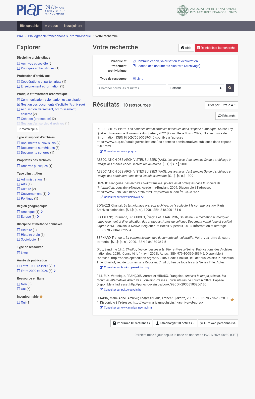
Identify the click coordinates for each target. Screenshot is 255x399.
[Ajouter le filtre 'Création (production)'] (36, 119)
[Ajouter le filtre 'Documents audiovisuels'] (38, 143)
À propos (51, 26)
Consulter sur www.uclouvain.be (122, 197)
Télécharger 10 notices (174, 323)
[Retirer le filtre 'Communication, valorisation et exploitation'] (167, 61)
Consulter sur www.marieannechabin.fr (126, 307)
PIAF (20, 36)
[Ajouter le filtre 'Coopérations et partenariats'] (41, 81)
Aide (186, 48)
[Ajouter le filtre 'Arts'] (24, 184)
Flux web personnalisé (217, 323)
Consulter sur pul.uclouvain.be (120, 289)
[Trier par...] (221, 105)
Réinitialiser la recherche (216, 48)
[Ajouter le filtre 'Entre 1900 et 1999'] (34, 266)
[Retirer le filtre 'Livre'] (139, 79)
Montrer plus (28, 129)
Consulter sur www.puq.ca (118, 151)
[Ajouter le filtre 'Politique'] (27, 198)
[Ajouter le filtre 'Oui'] (23, 289)
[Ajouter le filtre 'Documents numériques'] (38, 148)
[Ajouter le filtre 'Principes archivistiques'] (38, 68)
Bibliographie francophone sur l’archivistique (59, 36)
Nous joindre (73, 26)
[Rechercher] (230, 88)
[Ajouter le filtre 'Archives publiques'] (34, 166)
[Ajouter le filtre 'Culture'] (26, 189)
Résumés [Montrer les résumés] (226, 116)
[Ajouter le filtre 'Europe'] (26, 216)
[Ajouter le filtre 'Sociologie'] (28, 239)
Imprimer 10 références (131, 323)
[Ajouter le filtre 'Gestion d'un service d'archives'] (42, 123)
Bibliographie (29, 26)
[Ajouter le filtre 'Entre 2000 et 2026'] (34, 271)
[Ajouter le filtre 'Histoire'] (26, 230)
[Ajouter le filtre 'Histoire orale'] (30, 235)
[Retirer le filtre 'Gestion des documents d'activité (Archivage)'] (168, 66)
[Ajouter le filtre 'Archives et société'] (34, 63)
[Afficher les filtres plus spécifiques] (48, 193)
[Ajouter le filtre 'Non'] (24, 284)
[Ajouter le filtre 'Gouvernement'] (31, 194)
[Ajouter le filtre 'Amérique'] (28, 212)
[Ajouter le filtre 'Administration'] (31, 179)
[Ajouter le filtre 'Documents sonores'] (35, 152)
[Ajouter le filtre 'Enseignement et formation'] (40, 86)
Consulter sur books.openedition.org (124, 267)
